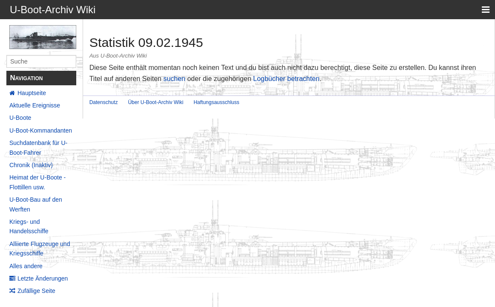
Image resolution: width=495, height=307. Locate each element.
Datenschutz (103, 102)
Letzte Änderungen (42, 278)
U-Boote (20, 117)
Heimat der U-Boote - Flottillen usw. (37, 182)
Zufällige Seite (36, 290)
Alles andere (26, 266)
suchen (174, 78)
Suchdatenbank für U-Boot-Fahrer (38, 147)
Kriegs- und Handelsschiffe (29, 226)
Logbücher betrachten (286, 78)
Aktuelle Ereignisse (34, 105)
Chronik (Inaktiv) (31, 165)
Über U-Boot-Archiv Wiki (155, 102)
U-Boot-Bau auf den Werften (35, 204)
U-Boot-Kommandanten (40, 130)
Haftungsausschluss (216, 102)
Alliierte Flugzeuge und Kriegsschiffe (39, 248)
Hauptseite (31, 93)
